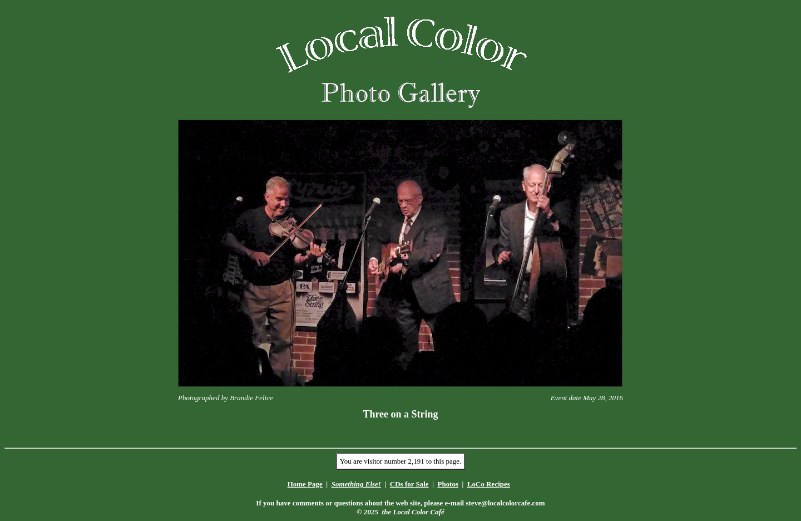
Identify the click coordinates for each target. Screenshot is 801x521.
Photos (447, 484)
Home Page (305, 484)
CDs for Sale (409, 484)
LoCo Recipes (488, 484)
